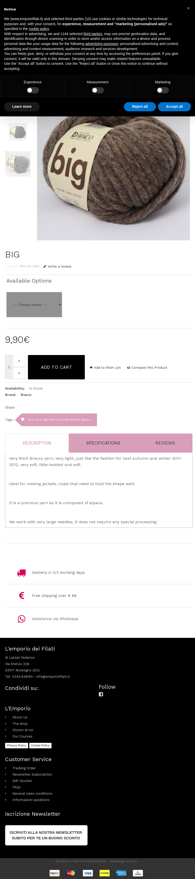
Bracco (26, 395)
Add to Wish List (107, 367)
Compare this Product (149, 367)
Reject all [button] (140, 106)
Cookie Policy (40, 745)
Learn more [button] (21, 106)
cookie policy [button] (39, 29)
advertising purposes (101, 44)
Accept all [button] (174, 106)
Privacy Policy (16, 745)
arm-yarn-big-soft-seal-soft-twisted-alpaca (59, 419)
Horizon (131, 861)
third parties (93, 34)
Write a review (57, 266)
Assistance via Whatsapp (55, 618)
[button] (188, 8)
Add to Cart (56, 367)
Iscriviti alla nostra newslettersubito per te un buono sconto (46, 835)
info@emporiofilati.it (53, 676)
